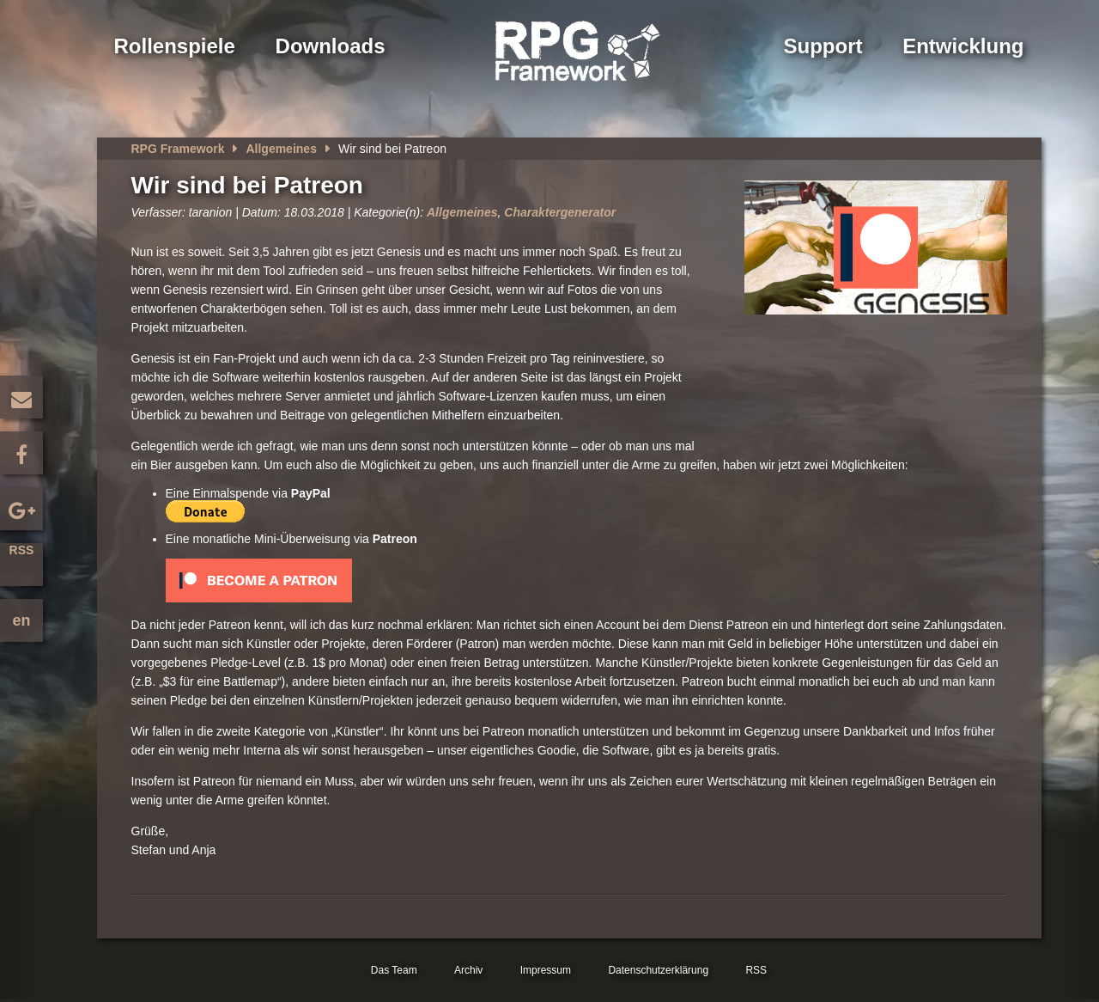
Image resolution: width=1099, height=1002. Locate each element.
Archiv (468, 970)
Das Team (394, 970)
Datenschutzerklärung (658, 970)
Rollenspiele (174, 46)
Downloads (331, 46)
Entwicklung (962, 46)
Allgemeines (281, 149)
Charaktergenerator (560, 212)
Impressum (545, 970)
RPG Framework (178, 149)
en (21, 620)
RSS (21, 550)
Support (823, 46)
